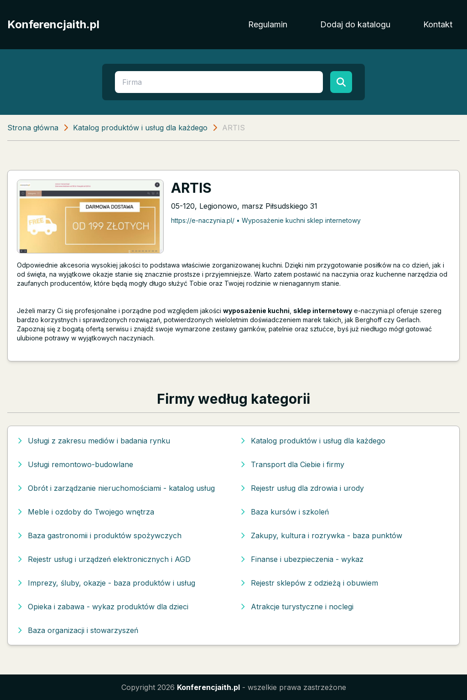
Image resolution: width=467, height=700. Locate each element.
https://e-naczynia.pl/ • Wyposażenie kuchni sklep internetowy (266, 220)
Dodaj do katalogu (355, 24)
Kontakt (437, 24)
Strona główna (32, 127)
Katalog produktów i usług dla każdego (140, 127)
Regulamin (267, 24)
